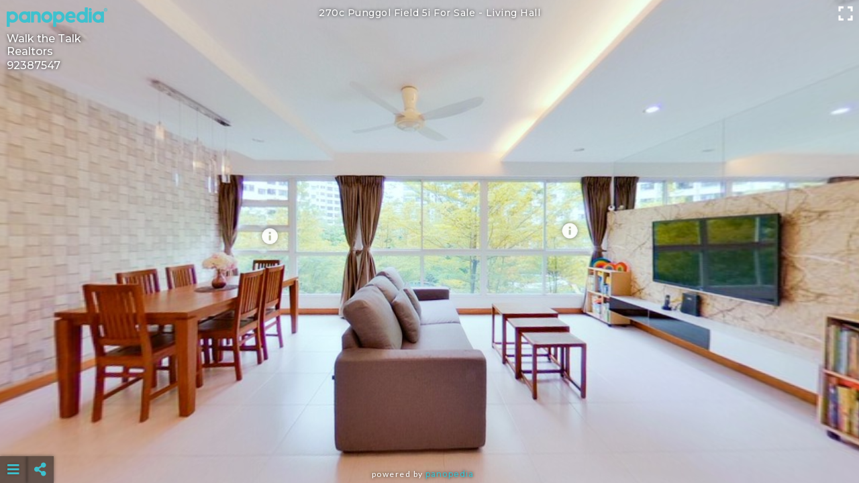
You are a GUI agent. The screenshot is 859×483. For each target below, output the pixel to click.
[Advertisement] (429, 436)
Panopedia (449, 474)
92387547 (33, 65)
